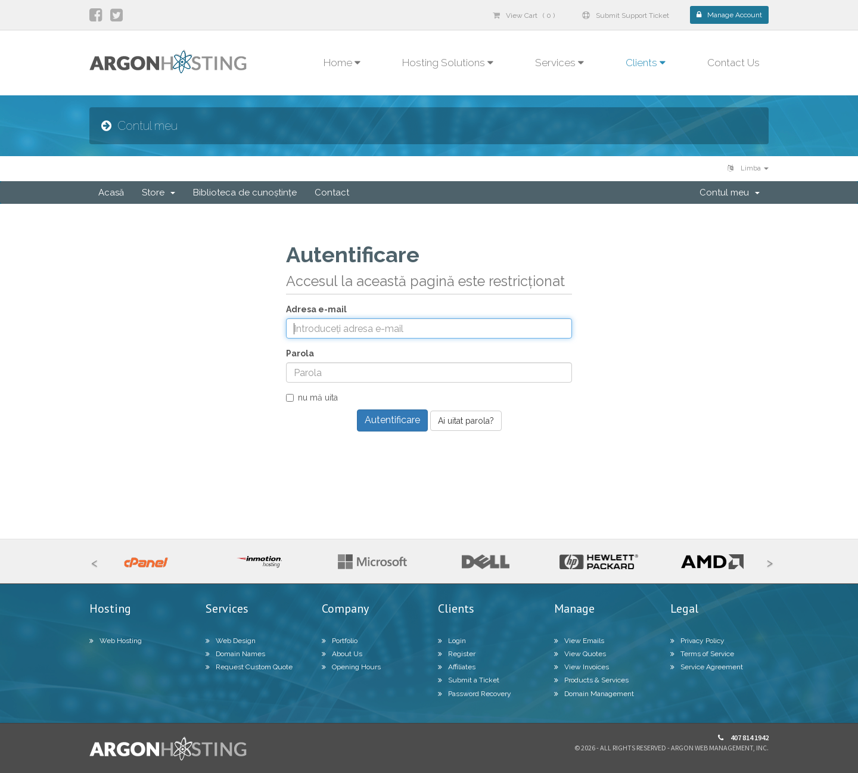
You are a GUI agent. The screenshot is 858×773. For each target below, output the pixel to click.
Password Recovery (474, 694)
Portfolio (340, 641)
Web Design (231, 641)
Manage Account (729, 15)
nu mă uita (312, 397)
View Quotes (580, 654)
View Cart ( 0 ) (524, 15)
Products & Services (591, 680)
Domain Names (235, 654)
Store (158, 192)
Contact (332, 192)
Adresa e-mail (316, 309)
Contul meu (730, 192)
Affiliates (456, 667)
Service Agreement (706, 667)
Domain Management (594, 694)
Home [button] (342, 63)
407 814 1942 (743, 737)
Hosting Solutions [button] (447, 63)
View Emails (579, 641)
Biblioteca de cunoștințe (245, 192)
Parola (300, 353)
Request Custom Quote (249, 667)
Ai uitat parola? (466, 421)
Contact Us (733, 63)
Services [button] (559, 63)
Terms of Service (702, 654)
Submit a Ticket (468, 680)
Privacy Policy (697, 641)
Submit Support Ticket (625, 15)
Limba (748, 168)
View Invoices (581, 667)
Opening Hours (351, 667)
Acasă (111, 192)
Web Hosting (115, 641)
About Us (342, 654)
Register (456, 654)
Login (452, 641)
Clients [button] (646, 63)
